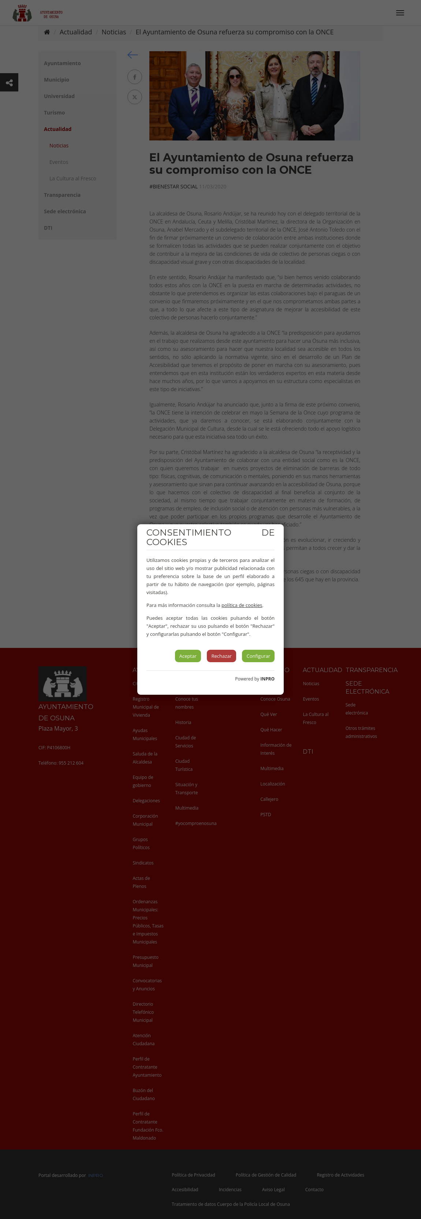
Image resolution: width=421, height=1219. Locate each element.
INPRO (267, 679)
